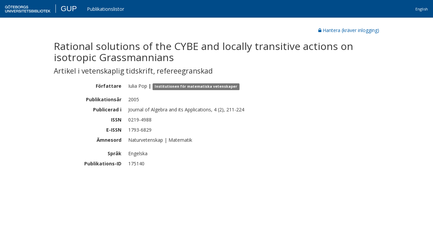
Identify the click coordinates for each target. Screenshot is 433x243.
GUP (69, 8)
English (421, 8)
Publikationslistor (105, 9)
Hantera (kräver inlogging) (348, 30)
